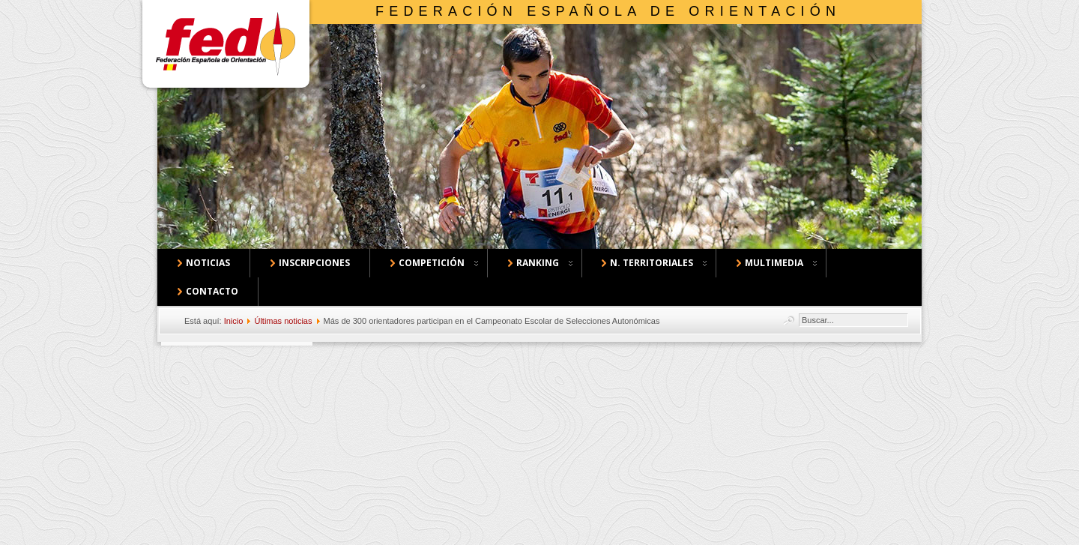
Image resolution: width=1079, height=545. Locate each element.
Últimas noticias (283, 320)
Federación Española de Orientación (608, 11)
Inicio (234, 320)
